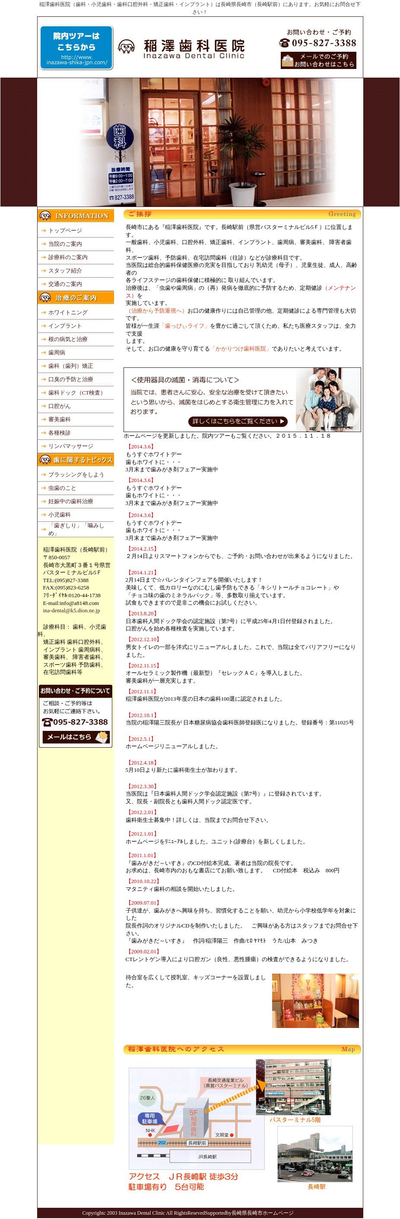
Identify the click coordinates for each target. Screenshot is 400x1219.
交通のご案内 (65, 284)
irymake (308, 1213)
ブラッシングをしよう (76, 474)
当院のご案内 (65, 244)
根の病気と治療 (68, 339)
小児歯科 (59, 514)
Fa (296, 1213)
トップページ (65, 230)
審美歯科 (59, 419)
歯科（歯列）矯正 (70, 366)
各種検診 (59, 432)
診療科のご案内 (68, 257)
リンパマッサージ (70, 446)
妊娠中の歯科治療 (70, 501)
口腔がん (59, 406)
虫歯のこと (62, 488)
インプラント (65, 326)
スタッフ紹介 (65, 270)
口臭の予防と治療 (70, 379)
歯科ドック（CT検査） (77, 392)
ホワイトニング (68, 312)
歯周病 (56, 352)
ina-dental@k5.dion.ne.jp (69, 610)
